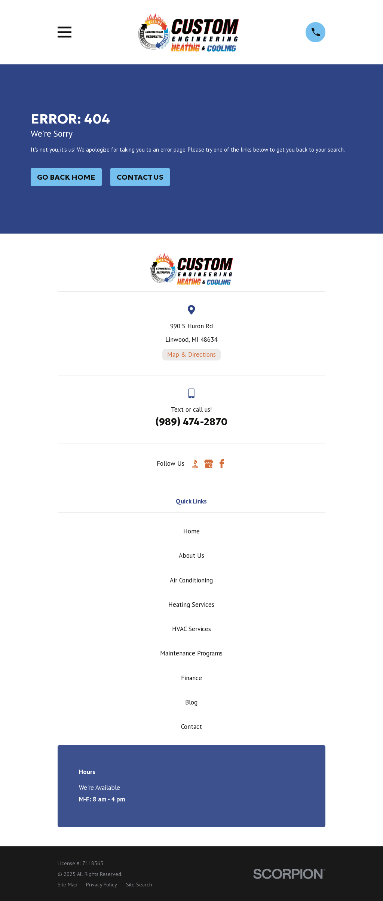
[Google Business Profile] (208, 463)
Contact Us (140, 177)
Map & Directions (191, 354)
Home (191, 531)
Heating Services (191, 604)
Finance (191, 678)
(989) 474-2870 (191, 422)
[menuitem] (67, 885)
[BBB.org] (195, 463)
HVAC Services (191, 629)
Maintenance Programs (191, 653)
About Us (191, 555)
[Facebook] (221, 463)
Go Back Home (66, 177)
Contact (191, 726)
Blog (191, 702)
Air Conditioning (191, 580)
